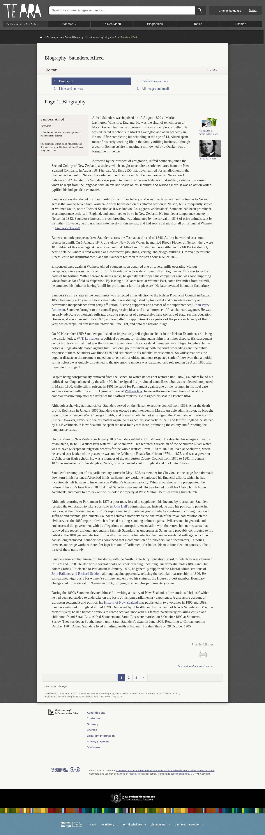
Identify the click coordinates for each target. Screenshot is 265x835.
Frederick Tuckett (67, 228)
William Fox (133, 391)
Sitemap (92, 729)
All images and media (156, 89)
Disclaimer (93, 747)
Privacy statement (98, 741)
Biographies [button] (155, 24)
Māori (253, 10)
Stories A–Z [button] (69, 24)
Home (41, 37)
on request (131, 774)
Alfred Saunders (207, 159)
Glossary (92, 724)
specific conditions (180, 774)
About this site (96, 712)
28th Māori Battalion (189, 824)
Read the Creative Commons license (65, 772)
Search (200, 10)
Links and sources (71, 89)
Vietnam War (160, 824)
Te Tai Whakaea (134, 824)
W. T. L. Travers (88, 338)
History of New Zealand (121, 602)
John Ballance (61, 573)
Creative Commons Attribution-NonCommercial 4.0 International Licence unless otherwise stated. (165, 770)
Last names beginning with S (102, 37)
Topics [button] (198, 24)
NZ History (109, 824)
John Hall (120, 506)
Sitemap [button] (240, 24)
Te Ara (92, 824)
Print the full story (202, 644)
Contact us (93, 718)
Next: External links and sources (195, 666)
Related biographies (155, 81)
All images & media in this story (208, 133)
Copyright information (101, 735)
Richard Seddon (89, 573)
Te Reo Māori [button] (112, 24)
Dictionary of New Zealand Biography (65, 37)
